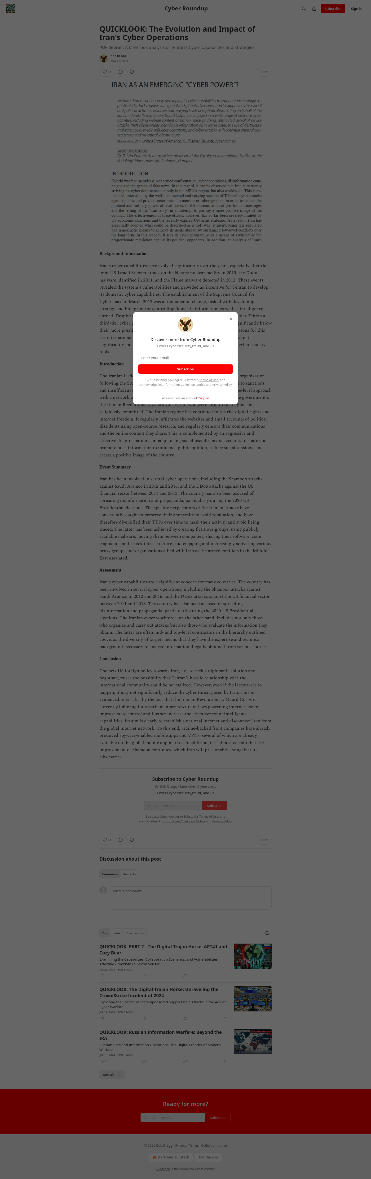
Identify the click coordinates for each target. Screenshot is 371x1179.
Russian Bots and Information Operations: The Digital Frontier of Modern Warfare (160, 1047)
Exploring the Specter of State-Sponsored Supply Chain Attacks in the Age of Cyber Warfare (162, 1004)
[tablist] (119, 874)
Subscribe (333, 8)
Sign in (356, 8)
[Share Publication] (314, 8)
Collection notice (214, 1145)
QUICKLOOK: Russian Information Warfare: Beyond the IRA (160, 1035)
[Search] (304, 8)
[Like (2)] (106, 72)
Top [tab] (105, 933)
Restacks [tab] (130, 874)
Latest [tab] (117, 933)
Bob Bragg (118, 56)
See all (112, 1074)
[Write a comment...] (190, 898)
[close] (231, 319)
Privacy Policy (222, 384)
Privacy (180, 1145)
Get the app (208, 1157)
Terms (193, 1145)
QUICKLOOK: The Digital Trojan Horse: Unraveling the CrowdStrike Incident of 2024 (158, 992)
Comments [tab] (110, 874)
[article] (185, 961)
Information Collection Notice (184, 384)
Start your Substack (170, 1157)
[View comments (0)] (120, 72)
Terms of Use (208, 380)
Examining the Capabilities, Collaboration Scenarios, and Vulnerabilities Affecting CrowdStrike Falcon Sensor (158, 961)
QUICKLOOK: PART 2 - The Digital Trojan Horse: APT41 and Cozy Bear (163, 950)
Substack (163, 1169)
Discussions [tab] (135, 933)
